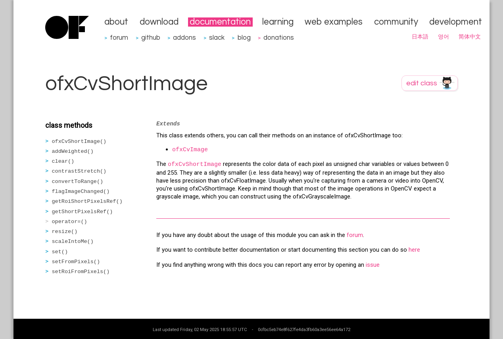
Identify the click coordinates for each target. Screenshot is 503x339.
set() (60, 252)
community (396, 22)
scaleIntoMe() (73, 242)
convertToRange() (78, 182)
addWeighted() (73, 151)
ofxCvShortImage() (79, 141)
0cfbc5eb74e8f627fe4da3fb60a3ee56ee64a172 (304, 329)
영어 (443, 37)
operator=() (69, 222)
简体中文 (470, 37)
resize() (65, 232)
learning (278, 22)
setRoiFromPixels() (81, 272)
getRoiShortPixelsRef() (87, 201)
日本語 (420, 37)
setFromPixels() (76, 262)
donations (278, 37)
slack (217, 37)
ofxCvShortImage (194, 164)
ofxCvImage (190, 149)
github (150, 37)
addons (184, 37)
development (455, 22)
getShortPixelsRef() (82, 212)
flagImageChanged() (81, 192)
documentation (220, 22)
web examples (334, 22)
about (116, 22)
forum (119, 37)
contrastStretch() (79, 171)
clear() (63, 161)
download (159, 22)
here (414, 249)
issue (373, 264)
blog (244, 37)
